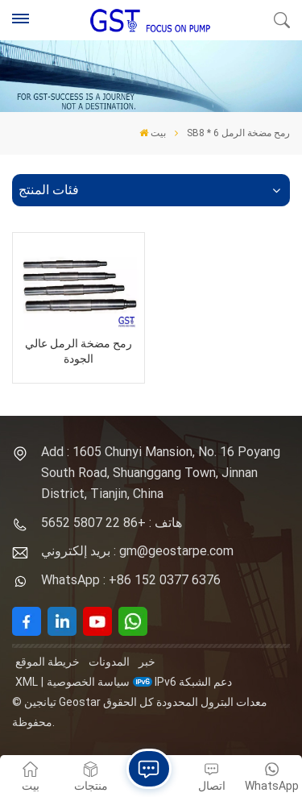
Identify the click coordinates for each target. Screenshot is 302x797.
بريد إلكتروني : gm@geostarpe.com (137, 550)
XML (26, 681)
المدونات (109, 661)
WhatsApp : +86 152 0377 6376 (131, 579)
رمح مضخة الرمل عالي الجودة (78, 351)
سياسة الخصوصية (88, 681)
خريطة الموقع (47, 661)
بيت (152, 133)
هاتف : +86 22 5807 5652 (111, 522)
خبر (147, 661)
